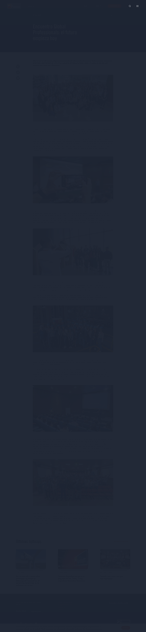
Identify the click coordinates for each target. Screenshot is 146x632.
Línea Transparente (65, 602)
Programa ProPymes (65, 605)
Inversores (61, 607)
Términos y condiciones (93, 629)
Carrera (60, 609)
